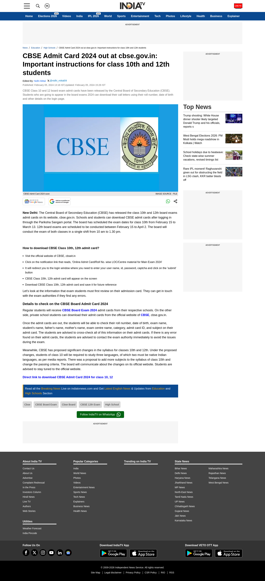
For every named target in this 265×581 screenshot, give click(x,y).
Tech (157, 16)
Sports (121, 16)
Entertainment (140, 16)
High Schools (49, 48)
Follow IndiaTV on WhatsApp (100, 415)
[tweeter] (34, 552)
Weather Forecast (32, 528)
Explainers (78, 501)
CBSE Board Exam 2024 (79, 310)
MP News (180, 487)
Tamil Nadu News (184, 496)
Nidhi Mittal (40, 81)
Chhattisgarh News (185, 506)
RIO (163, 572)
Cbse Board (68, 404)
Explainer (233, 16)
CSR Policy (151, 572)
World (108, 16)
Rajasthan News (217, 473)
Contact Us (28, 468)
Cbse (27, 404)
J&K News (180, 515)
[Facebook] (26, 552)
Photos (170, 16)
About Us (27, 473)
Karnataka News (183, 520)
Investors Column (32, 492)
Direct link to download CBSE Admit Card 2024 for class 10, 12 (68, 377)
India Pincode (30, 533)
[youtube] (51, 552)
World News (79, 473)
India (79, 16)
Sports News (80, 492)
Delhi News (181, 473)
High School (112, 404)
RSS (171, 572)
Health (201, 16)
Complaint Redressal (34, 482)
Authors (27, 506)
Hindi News (29, 496)
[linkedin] (59, 552)
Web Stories (29, 511)
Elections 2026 (47, 16)
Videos (66, 16)
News (25, 48)
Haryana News (182, 478)
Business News (81, 506)
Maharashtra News (218, 468)
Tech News (79, 496)
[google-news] (68, 552)
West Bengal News (218, 482)
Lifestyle (185, 16)
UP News (180, 501)
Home (29, 16)
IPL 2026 (93, 16)
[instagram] (43, 552)
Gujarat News (182, 511)
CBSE (145, 315)
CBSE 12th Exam (90, 404)
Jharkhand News (183, 482)
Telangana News (217, 478)
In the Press (29, 487)
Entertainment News (84, 487)
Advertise (27, 478)
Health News (80, 511)
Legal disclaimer (113, 572)
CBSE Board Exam (46, 404)
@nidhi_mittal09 (58, 80)
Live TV (27, 501)
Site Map (95, 572)
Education (35, 48)
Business (216, 16)
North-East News (184, 492)
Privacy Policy (133, 572)
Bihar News (181, 468)
